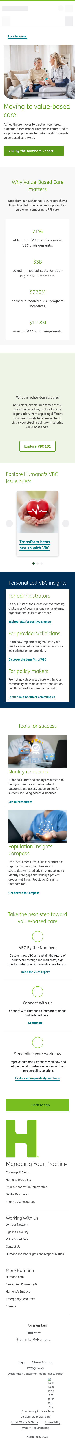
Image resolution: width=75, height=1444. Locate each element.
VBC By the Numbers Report (34, 150)
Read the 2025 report (37, 972)
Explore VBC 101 (37, 446)
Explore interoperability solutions (37, 1078)
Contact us (35, 1023)
